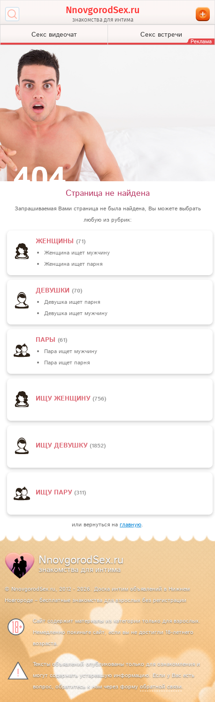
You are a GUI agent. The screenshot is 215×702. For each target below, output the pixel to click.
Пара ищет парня (67, 363)
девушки (54, 290)
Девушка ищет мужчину (76, 313)
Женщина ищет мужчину (77, 253)
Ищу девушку (63, 445)
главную (130, 525)
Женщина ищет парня (73, 264)
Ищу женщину (64, 398)
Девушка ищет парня (72, 302)
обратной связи (161, 687)
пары (47, 340)
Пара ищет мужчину (70, 351)
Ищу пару (55, 492)
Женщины (56, 241)
